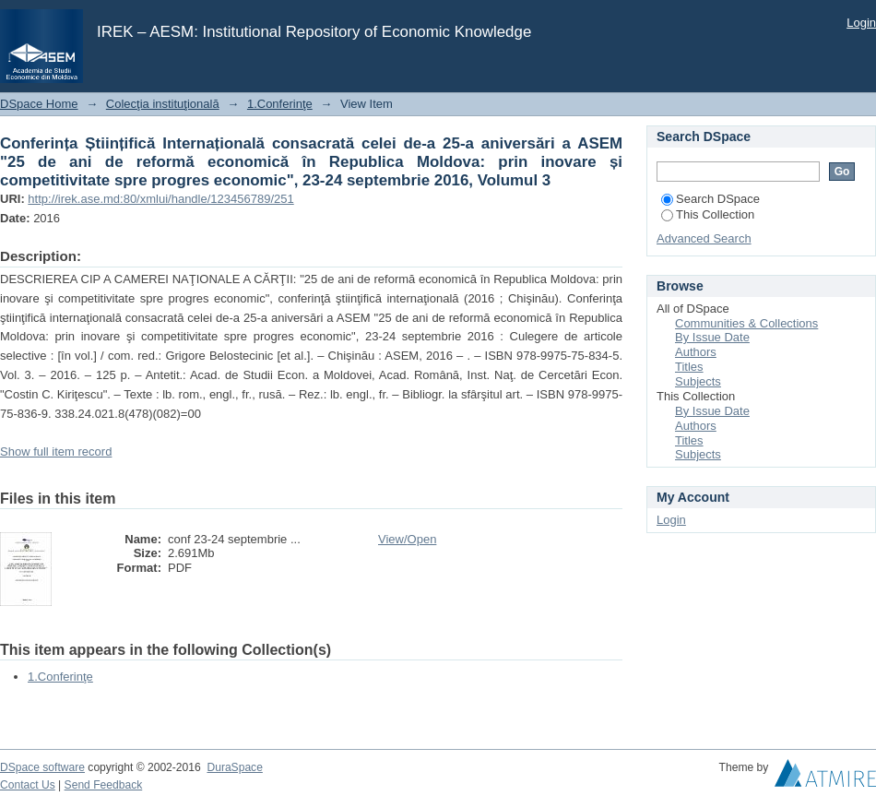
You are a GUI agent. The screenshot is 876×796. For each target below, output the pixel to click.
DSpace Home (39, 104)
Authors (695, 352)
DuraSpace (234, 767)
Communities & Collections (746, 323)
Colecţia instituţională (162, 104)
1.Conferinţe (280, 104)
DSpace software (42, 767)
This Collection (707, 214)
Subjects (698, 381)
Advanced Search (704, 238)
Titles (689, 367)
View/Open (407, 539)
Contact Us (27, 784)
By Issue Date (712, 337)
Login (861, 23)
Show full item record (56, 451)
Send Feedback (104, 784)
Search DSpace (710, 199)
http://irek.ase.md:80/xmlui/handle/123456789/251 (160, 199)
